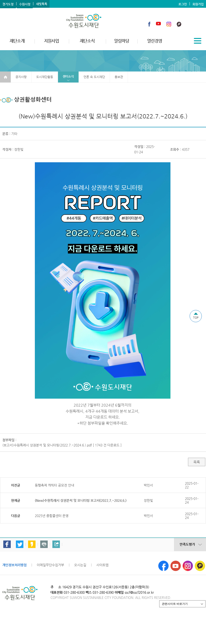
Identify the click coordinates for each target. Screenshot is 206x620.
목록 (196, 462)
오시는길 (80, 565)
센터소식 (68, 76)
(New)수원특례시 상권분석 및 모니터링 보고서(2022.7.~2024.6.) (80, 500)
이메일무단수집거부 (50, 565)
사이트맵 (102, 565)
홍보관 (119, 77)
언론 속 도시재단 (94, 77)
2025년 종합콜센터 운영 (52, 516)
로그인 (182, 4)
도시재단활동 (44, 77)
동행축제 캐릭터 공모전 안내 (54, 485)
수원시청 (24, 4)
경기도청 (8, 4)
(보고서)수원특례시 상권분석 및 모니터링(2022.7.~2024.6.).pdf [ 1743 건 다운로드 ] (62, 445)
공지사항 (21, 77)
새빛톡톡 (41, 4)
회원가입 (198, 4)
